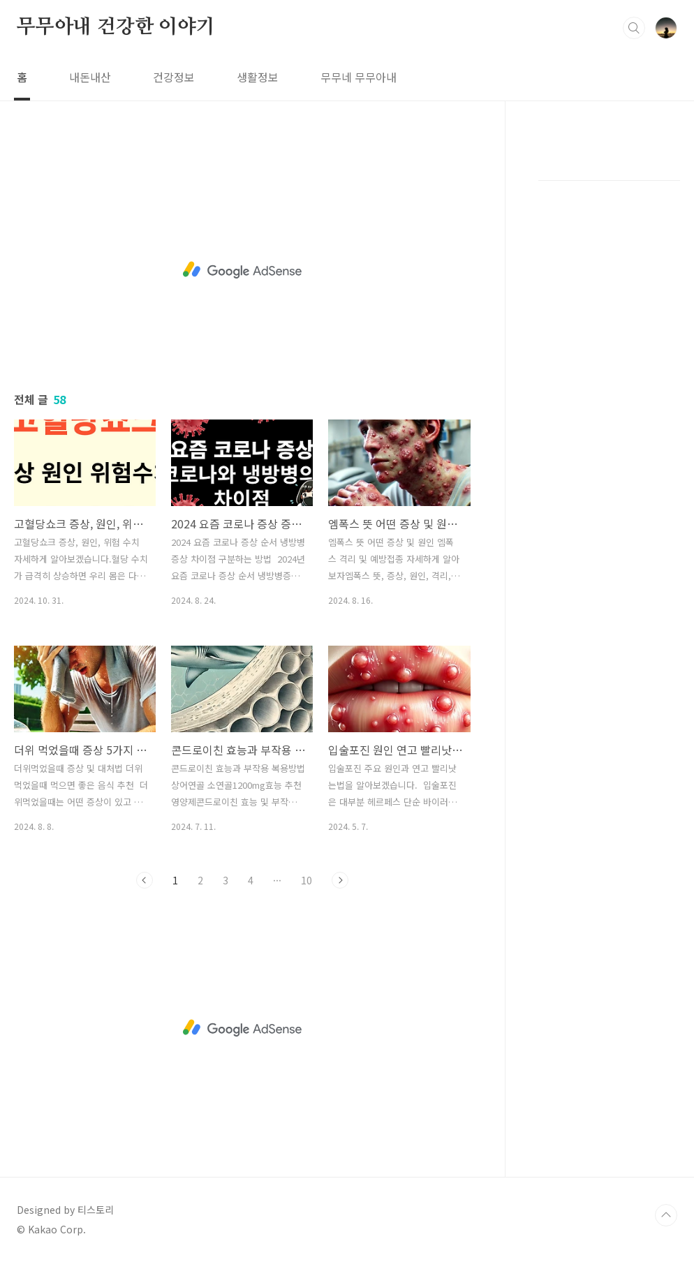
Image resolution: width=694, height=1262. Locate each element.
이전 (144, 880)
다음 (340, 880)
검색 (633, 27)
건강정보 (174, 76)
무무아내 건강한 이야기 (116, 27)
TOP (666, 1215)
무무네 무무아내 (358, 76)
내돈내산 (90, 76)
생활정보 (258, 76)
